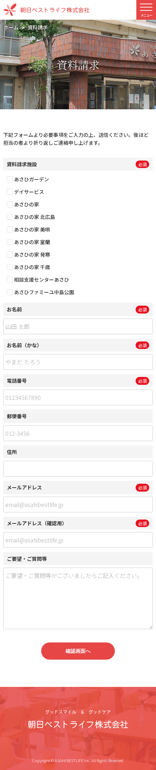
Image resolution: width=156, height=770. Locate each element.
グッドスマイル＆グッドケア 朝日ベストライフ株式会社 (78, 719)
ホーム (11, 27)
